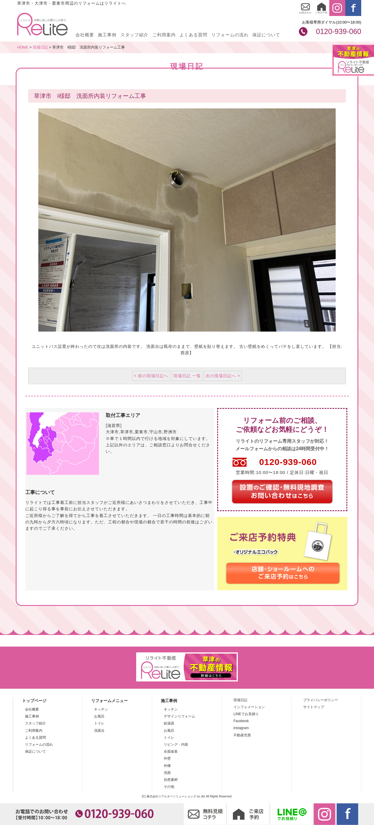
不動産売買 (242, 735)
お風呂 (99, 716)
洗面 (167, 773)
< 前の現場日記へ (151, 375)
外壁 (167, 758)
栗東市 (141, 431)
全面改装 (171, 751)
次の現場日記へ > (223, 375)
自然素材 (171, 780)
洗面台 (99, 731)
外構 (167, 766)
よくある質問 (193, 34)
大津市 (112, 431)
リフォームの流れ (230, 34)
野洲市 (170, 431)
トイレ (99, 723)
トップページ (34, 700)
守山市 (155, 431)
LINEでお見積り (246, 714)
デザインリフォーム (179, 716)
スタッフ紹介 (134, 34)
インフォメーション (249, 707)
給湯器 (169, 723)
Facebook (241, 721)
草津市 (126, 431)
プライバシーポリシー (320, 700)
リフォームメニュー (109, 700)
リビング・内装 (176, 744)
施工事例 (107, 34)
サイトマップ (313, 707)
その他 (169, 787)
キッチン (101, 709)
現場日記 (240, 700)
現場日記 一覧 (187, 375)
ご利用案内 (164, 34)
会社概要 (84, 34)
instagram (241, 728)
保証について (266, 34)
